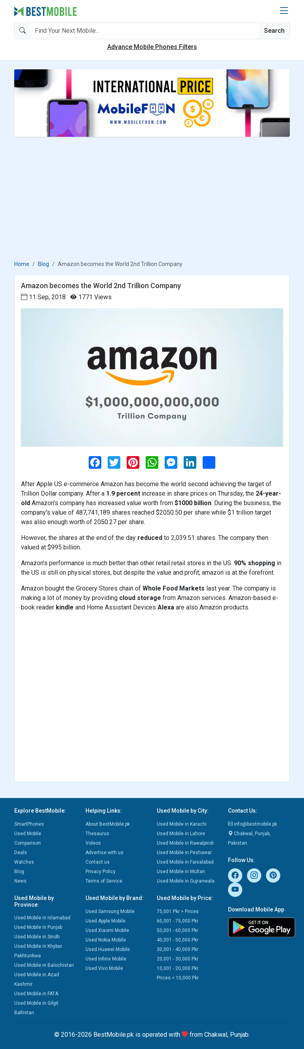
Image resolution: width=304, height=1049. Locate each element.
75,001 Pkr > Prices (178, 911)
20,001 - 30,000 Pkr (177, 959)
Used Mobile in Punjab (38, 927)
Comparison (27, 843)
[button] (284, 11)
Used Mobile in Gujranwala (186, 881)
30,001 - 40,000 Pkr (177, 949)
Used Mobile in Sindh (37, 937)
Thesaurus (97, 833)
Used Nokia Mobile (106, 940)
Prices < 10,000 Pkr (178, 978)
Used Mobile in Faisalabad (185, 862)
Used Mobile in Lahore (181, 833)
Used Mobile (27, 833)
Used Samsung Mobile (110, 911)
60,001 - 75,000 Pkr (177, 921)
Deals (20, 852)
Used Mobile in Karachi (182, 824)
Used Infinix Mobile (106, 959)
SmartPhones (29, 824)
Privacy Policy (101, 871)
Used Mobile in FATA (36, 993)
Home (21, 264)
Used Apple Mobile (105, 921)
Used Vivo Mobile (104, 968)
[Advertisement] (152, 198)
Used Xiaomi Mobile (107, 930)
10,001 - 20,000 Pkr (177, 968)
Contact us (98, 862)
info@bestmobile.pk (252, 824)
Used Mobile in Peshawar (184, 852)
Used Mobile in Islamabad (42, 918)
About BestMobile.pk (108, 824)
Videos (93, 843)
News (20, 881)
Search (274, 30)
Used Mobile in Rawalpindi (185, 843)
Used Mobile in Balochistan (44, 965)
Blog (43, 264)
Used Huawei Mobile (108, 949)
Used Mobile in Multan (181, 871)
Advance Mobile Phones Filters (152, 47)
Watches (24, 862)
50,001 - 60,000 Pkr (177, 930)
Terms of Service (104, 881)
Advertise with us (105, 852)
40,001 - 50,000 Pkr (177, 940)
